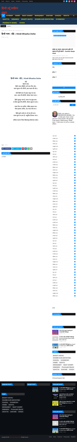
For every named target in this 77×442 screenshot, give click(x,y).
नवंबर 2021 (64, 259)
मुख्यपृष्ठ (3, 30)
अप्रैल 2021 (64, 277)
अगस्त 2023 (64, 204)
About (54, 437)
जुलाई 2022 (64, 238)
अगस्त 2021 (64, 267)
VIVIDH (71, 369)
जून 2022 (64, 240)
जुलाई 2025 (64, 149)
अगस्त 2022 (64, 235)
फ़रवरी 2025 (64, 162)
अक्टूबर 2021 (64, 261)
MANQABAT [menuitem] (39, 16)
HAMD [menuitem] (17, 16)
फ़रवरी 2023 (64, 219)
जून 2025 (64, 151)
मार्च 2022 (64, 248)
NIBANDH (56, 367)
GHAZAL (56, 360)
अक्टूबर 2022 (64, 230)
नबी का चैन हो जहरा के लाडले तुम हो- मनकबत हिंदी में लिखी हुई (66, 331)
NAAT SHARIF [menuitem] (27, 16)
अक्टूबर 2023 (64, 198)
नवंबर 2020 (64, 290)
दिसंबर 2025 (64, 141)
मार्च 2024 (64, 185)
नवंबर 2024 (64, 170)
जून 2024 (64, 183)
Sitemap (31, 1)
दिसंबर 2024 (64, 167)
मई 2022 (64, 243)
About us (8, 1)
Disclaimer (18, 1)
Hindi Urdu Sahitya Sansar (15, 437)
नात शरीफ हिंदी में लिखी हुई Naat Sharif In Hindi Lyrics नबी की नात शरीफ (67, 345)
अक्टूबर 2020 (64, 293)
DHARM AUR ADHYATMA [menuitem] (44, 19)
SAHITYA (56, 369)
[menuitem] (3, 15)
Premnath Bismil (68, 367)
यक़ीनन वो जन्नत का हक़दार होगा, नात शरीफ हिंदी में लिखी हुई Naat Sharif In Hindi (67, 403)
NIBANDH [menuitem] (15, 19)
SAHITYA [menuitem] (6, 19)
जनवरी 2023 (64, 222)
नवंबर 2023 (64, 196)
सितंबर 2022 (64, 233)
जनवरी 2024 (64, 191)
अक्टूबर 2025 (64, 146)
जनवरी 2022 (64, 254)
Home (3, 1)
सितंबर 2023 (64, 201)
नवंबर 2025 (64, 143)
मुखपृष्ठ (53, 307)
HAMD (55, 363)
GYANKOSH (65, 360)
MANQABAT (57, 365)
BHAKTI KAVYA (58, 356)
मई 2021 (64, 275)
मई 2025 (64, 154)
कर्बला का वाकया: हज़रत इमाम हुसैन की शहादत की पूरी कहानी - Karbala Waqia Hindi (63, 51)
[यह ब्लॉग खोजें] (61, 105)
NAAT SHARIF (68, 365)
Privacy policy (25, 1)
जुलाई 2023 (64, 206)
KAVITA (6, 30)
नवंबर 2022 (64, 227)
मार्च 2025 (64, 159)
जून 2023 (64, 209)
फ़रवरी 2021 (64, 282)
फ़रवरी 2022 (64, 251)
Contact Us (59, 437)
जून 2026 (64, 136)
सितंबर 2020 (64, 296)
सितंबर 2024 (64, 175)
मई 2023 (64, 212)
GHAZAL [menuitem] (58, 16)
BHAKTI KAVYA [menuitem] (27, 19)
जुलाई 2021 (64, 269)
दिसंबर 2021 (64, 256)
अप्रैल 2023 (64, 214)
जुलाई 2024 (64, 180)
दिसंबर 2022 (64, 225)
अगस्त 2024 (64, 177)
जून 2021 (64, 272)
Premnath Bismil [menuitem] (10, 23)
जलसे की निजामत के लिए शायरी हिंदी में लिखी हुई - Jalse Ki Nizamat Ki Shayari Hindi (66, 395)
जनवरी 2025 (64, 164)
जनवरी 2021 (64, 285)
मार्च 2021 (64, 280)
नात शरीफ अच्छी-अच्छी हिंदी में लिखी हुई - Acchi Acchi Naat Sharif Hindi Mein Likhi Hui (66, 338)
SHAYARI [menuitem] (49, 16)
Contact (12, 1)
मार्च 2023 (64, 217)
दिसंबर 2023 (64, 193)
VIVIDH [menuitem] (22, 23)
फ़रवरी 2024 (64, 188)
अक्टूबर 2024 (64, 172)
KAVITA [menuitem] (66, 16)
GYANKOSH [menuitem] (60, 19)
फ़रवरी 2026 (64, 138)
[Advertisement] (26, 57)
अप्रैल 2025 (64, 157)
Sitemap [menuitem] (9, 16)
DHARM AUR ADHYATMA (62, 358)
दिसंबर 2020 (64, 288)
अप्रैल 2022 (64, 246)
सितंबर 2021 (64, 264)
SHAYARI (64, 369)
